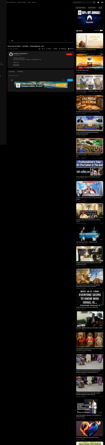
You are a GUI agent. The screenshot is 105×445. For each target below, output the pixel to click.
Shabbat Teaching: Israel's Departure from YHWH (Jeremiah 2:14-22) (91, 242)
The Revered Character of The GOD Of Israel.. (91, 400)
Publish (74, 74)
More (51, 2)
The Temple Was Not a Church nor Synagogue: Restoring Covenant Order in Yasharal (90, 263)
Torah (45, 2)
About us (4, 64)
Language (10, 71)
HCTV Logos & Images (7, 70)
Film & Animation (27, 2)
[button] (102, 2)
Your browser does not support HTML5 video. (50, 23)
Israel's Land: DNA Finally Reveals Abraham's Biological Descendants (91, 124)
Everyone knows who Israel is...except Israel (91, 281)
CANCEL (67, 74)
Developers (15, 64)
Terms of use (6, 63)
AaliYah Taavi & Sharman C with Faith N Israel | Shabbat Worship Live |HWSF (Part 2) (91, 361)
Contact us (9, 64)
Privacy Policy (13, 63)
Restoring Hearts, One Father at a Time (90, 47)
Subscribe (73, 48)
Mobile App (4, 71)
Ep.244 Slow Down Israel (86, 65)
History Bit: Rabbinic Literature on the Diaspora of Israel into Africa (89, 380)
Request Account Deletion (8, 68)
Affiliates (4, 66)
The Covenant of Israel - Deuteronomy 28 (91, 223)
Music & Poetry (38, 2)
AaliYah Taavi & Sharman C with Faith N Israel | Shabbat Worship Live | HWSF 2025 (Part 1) (91, 341)
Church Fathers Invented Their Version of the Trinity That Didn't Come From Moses (91, 320)
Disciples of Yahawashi (34, 48)
